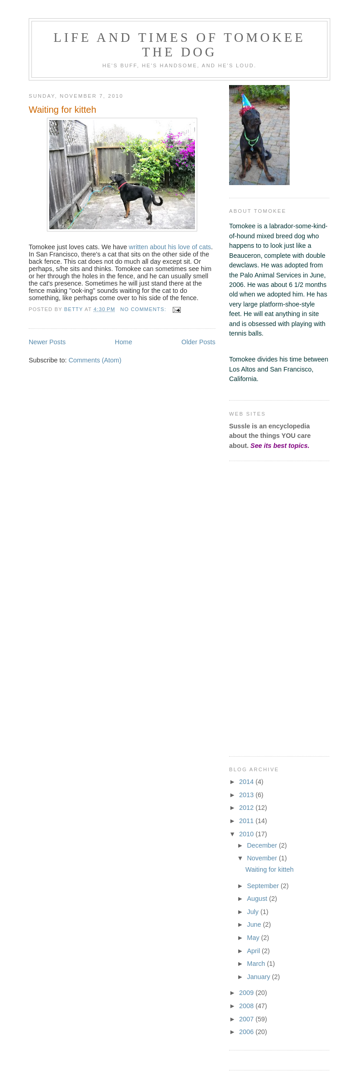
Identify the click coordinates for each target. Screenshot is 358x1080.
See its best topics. (280, 445)
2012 (247, 807)
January (259, 976)
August (258, 898)
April (254, 950)
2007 (247, 1019)
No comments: (144, 309)
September (264, 885)
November (263, 858)
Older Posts (198, 342)
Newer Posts (47, 342)
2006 (247, 1031)
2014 (247, 781)
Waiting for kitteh (62, 110)
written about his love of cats (170, 247)
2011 (247, 820)
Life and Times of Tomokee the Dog (180, 44)
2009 (247, 992)
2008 (247, 1006)
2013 (247, 795)
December (263, 845)
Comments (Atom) (94, 360)
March (257, 963)
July (253, 911)
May (254, 937)
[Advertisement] (256, 607)
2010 (247, 834)
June (255, 924)
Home (123, 342)
